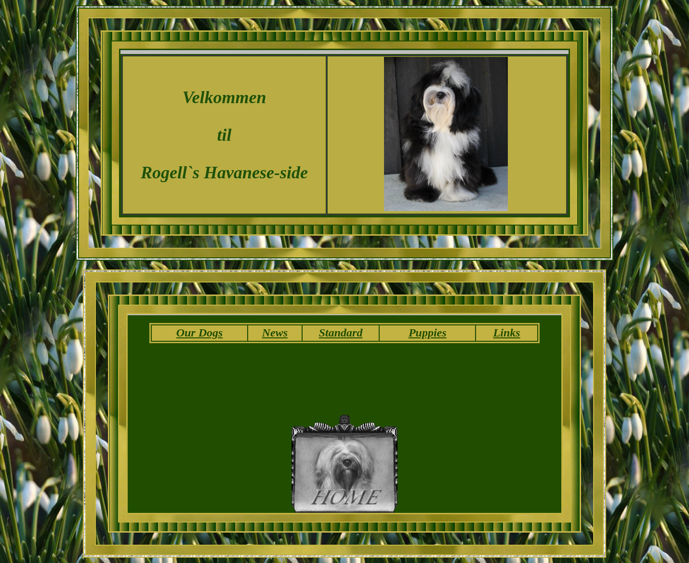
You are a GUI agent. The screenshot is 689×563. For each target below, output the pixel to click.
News (275, 332)
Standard (341, 332)
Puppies (428, 332)
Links (506, 332)
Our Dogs (199, 332)
